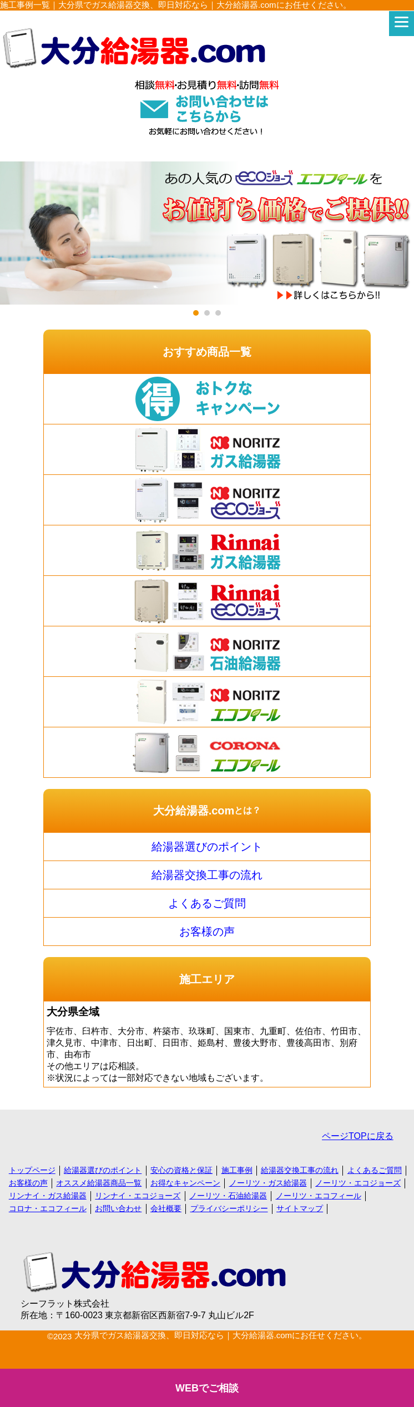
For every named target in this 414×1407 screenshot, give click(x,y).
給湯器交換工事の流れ (207, 875)
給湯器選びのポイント (207, 847)
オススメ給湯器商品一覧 (99, 1182)
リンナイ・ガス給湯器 (48, 1195)
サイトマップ (299, 1208)
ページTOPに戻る (357, 1136)
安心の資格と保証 (181, 1170)
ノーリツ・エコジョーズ (358, 1182)
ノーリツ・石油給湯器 (228, 1195)
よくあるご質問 (207, 903)
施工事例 (237, 1170)
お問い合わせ (118, 1208)
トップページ (32, 1170)
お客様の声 (207, 931)
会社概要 (165, 1208)
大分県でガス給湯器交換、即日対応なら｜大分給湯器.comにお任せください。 (220, 1335)
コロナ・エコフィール (48, 1208)
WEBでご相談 (207, 1388)
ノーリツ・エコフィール (318, 1195)
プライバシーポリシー (229, 1208)
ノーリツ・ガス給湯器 (268, 1182)
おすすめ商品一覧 (207, 352)
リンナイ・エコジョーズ (137, 1195)
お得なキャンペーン (185, 1182)
